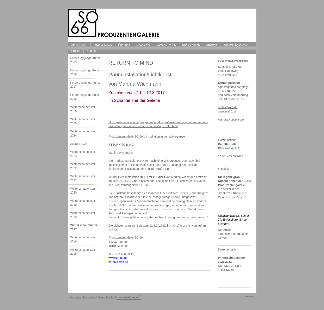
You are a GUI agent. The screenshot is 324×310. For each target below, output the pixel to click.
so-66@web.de (227, 107)
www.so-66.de (227, 111)
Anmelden (249, 296)
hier (227, 233)
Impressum (75, 297)
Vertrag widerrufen (129, 297)
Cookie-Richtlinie (106, 297)
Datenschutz (89, 297)
